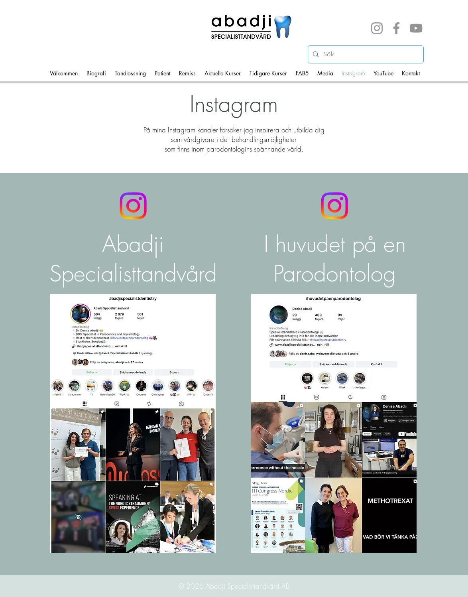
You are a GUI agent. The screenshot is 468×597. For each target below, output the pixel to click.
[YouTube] (416, 28)
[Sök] (365, 54)
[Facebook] (396, 28)
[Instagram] (377, 28)
